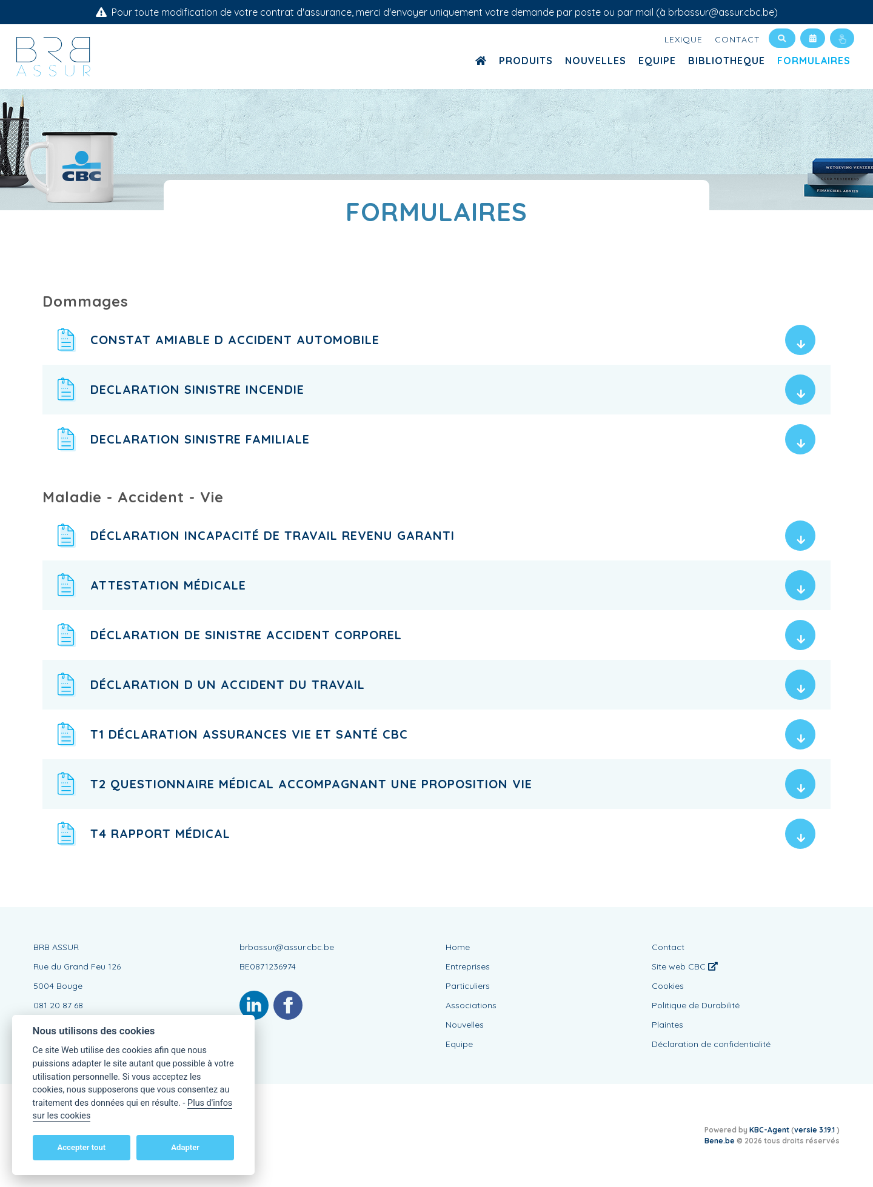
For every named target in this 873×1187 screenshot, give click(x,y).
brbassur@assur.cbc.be (286, 947)
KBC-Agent (769, 1129)
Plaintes (667, 1024)
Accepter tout (81, 1147)
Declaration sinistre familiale (200, 439)
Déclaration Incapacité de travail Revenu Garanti (272, 535)
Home (458, 947)
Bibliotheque (726, 61)
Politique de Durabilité (696, 1005)
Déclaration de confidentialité (711, 1044)
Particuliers (468, 985)
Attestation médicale (168, 585)
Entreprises (468, 966)
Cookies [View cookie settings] (668, 985)
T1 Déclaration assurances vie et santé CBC (249, 734)
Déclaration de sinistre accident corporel (246, 634)
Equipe (657, 61)
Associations (471, 1005)
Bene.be (719, 1140)
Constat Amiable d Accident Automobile (235, 339)
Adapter (185, 1147)
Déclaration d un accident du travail (227, 684)
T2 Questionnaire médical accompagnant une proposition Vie (311, 783)
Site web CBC (685, 966)
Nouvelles (595, 61)
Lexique (683, 39)
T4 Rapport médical (160, 833)
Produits (526, 61)
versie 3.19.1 (815, 1129)
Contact (737, 39)
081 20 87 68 (58, 1005)
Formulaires (814, 61)
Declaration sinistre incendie (197, 389)
